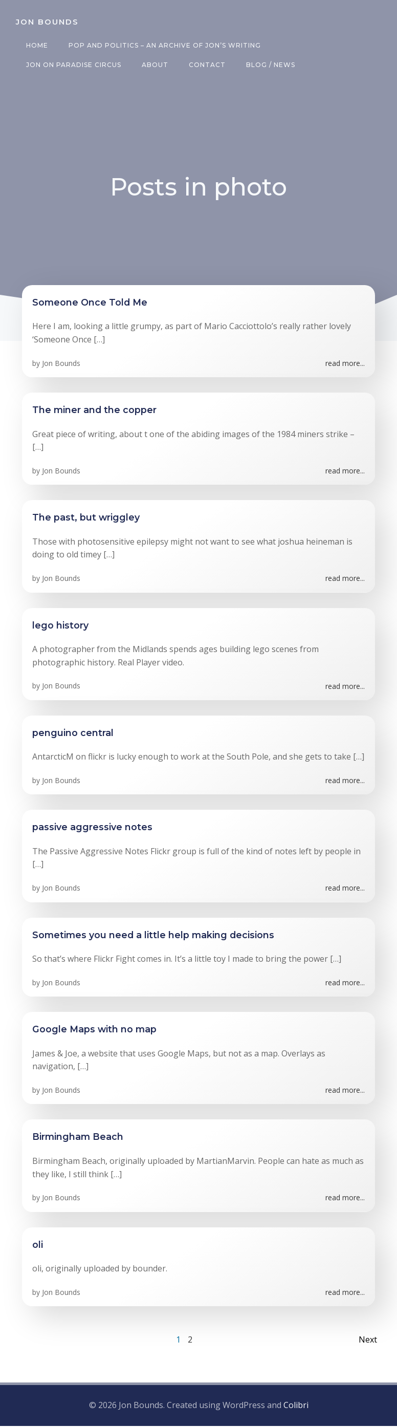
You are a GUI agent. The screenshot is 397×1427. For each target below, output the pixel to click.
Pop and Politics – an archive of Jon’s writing (163, 45)
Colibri (295, 1407)
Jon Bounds (61, 365)
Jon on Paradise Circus (72, 65)
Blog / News (269, 65)
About (153, 65)
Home (36, 45)
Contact (205, 65)
